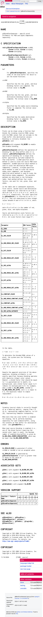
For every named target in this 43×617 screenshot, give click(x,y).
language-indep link (27, 563)
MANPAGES (9, 0)
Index (8, 4)
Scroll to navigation (9, 17)
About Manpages (17, 4)
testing (22, 585)
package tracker (25, 566)
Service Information (13, 9)
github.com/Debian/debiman (25, 612)
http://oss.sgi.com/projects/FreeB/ (15, 541)
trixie (7, 11)
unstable (23, 588)
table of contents (27, 574)
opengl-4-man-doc (15, 11)
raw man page (25, 569)
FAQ (26, 4)
